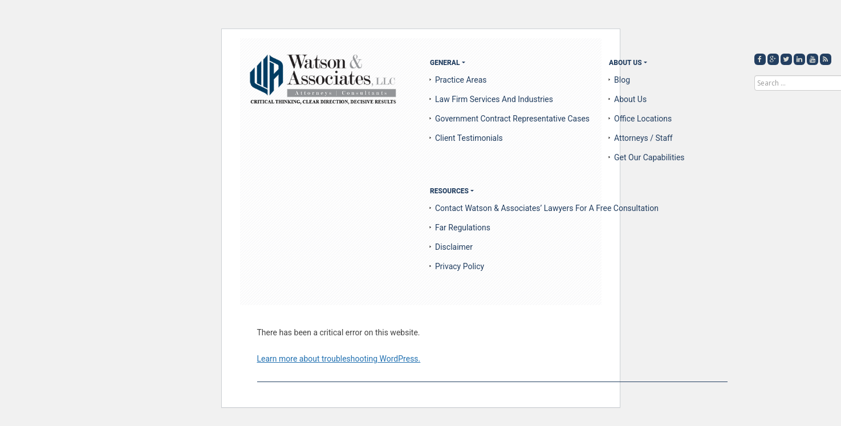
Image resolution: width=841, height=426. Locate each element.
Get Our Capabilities (649, 157)
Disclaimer (454, 246)
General (445, 63)
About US (625, 63)
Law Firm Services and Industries (494, 99)
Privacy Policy (459, 266)
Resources (449, 191)
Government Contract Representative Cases (512, 118)
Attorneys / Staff (643, 138)
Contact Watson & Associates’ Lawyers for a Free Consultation (547, 208)
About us (630, 99)
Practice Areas (460, 79)
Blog (622, 79)
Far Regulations (462, 227)
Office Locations (643, 118)
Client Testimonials (469, 138)
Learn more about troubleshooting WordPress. (339, 358)
